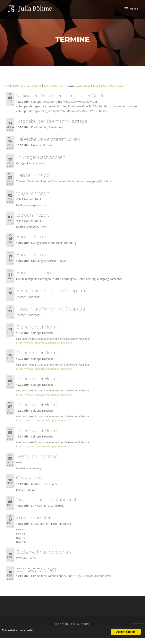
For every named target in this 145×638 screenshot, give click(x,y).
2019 (63, 85)
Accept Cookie (125, 632)
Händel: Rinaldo (32, 175)
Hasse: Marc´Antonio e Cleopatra (50, 290)
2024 (104, 85)
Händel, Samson (33, 236)
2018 (55, 85)
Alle (7, 85)
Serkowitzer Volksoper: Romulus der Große (60, 95)
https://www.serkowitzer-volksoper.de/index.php (44, 343)
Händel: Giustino (33, 272)
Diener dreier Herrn (36, 327)
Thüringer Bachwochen (40, 157)
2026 (120, 85)
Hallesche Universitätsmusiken (48, 139)
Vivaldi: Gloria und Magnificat (46, 499)
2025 (112, 85)
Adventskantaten (34, 517)
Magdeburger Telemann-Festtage (51, 121)
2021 (79, 85)
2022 (87, 85)
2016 (38, 85)
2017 (46, 85)
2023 (95, 85)
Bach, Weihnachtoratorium (44, 552)
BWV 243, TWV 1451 (36, 570)
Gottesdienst (29, 478)
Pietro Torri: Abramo (36, 456)
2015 (30, 85)
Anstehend (18, 85)
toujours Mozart (32, 193)
